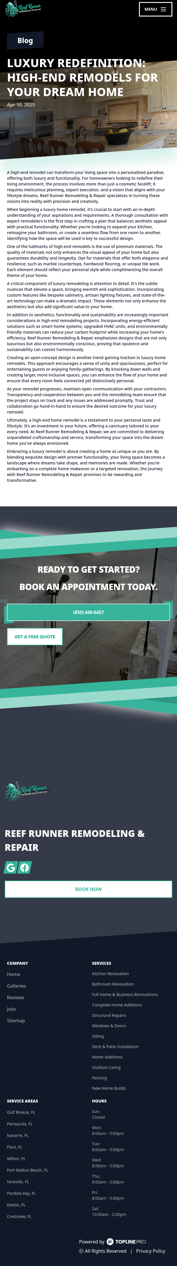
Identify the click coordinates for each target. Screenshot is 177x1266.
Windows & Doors (109, 1025)
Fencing (99, 1078)
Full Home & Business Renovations (125, 994)
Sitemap (16, 1020)
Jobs (11, 1009)
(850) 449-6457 (88, 612)
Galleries (16, 986)
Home (13, 974)
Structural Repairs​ (109, 1015)
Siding (98, 1036)
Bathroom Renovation (113, 984)
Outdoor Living (106, 1067)
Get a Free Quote (35, 636)
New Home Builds (109, 1088)
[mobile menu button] (155, 9)
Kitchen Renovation (110, 973)
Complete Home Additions (117, 1005)
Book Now (88, 889)
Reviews (15, 997)
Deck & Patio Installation (115, 1046)
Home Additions (107, 1057)
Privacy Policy (150, 1251)
